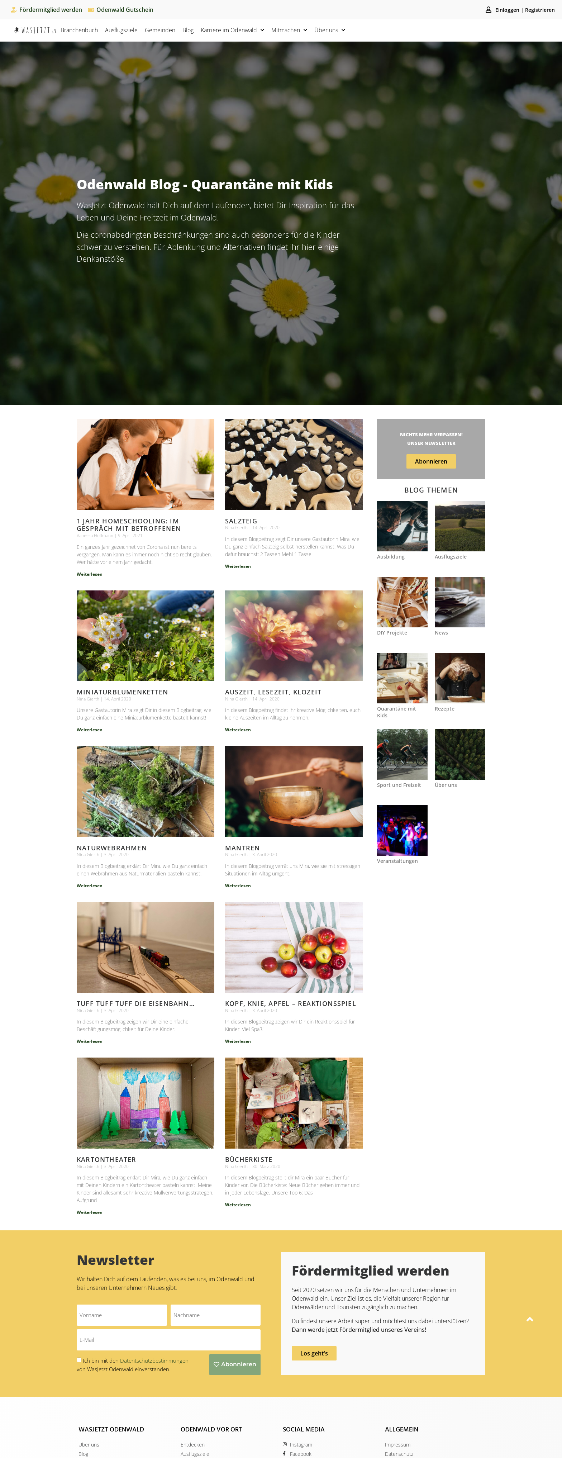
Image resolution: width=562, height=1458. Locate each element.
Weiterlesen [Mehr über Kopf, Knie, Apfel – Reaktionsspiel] (238, 1041)
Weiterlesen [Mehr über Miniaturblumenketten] (90, 729)
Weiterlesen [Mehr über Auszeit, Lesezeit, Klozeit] (238, 729)
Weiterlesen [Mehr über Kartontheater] (90, 1212)
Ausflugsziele (121, 30)
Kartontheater (107, 1159)
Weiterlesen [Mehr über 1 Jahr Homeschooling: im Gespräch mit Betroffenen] (90, 574)
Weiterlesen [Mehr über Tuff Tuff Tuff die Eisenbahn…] (90, 1041)
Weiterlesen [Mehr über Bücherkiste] (238, 1204)
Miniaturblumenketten (122, 691)
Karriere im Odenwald (232, 29)
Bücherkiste (248, 1159)
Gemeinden (160, 30)
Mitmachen (289, 29)
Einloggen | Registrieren (525, 9)
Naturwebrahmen (112, 847)
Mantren (242, 847)
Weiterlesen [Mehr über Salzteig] (238, 566)
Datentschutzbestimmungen (154, 1360)
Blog (188, 30)
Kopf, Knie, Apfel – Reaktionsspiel (290, 1003)
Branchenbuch (79, 30)
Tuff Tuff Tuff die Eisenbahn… (136, 1003)
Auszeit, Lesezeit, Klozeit (273, 691)
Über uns (329, 29)
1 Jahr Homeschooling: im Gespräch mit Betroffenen (129, 524)
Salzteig (241, 520)
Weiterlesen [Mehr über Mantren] (238, 885)
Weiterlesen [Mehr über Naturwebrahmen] (90, 885)
